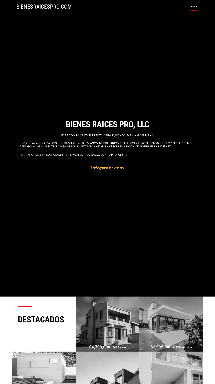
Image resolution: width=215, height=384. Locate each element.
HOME (194, 9)
